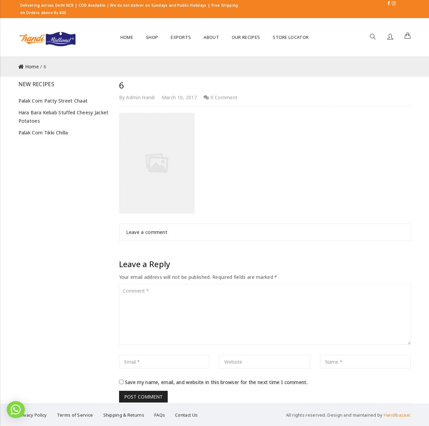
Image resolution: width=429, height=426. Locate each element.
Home (32, 66)
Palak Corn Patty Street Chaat (53, 101)
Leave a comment (147, 232)
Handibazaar (397, 415)
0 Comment (220, 97)
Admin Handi (140, 97)
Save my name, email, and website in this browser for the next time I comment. (216, 382)
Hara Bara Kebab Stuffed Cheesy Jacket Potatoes (63, 116)
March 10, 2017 (179, 97)
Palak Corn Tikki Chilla (43, 132)
